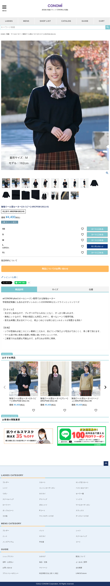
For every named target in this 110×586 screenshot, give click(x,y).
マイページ (43, 568)
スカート (42, 482)
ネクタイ (42, 493)
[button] (4, 387)
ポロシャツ (43, 505)
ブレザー (6, 482)
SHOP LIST (45, 21)
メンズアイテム (8, 542)
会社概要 (79, 568)
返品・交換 (43, 562)
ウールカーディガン (83, 505)
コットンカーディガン (47, 488)
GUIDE (85, 21)
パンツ (41, 530)
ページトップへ (106, 463)
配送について (80, 556)
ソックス (79, 499)
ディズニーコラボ (82, 516)
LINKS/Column (81, 573)
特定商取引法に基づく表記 (48, 573)
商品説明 (19, 289)
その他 (5, 516)
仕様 (91, 289)
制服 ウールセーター (13, 34)
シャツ (5, 488)
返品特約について (9, 260)
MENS (26, 21)
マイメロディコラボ (46, 516)
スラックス (80, 510)
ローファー (7, 505)
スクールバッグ (8, 499)
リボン (5, 493)
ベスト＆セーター (82, 488)
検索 (107, 27)
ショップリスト (8, 556)
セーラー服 (80, 493)
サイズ (55, 289)
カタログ (42, 556)
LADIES (9, 21)
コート (78, 542)
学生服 (41, 542)
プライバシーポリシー (10, 573)
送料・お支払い (8, 562)
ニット (5, 536)
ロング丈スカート (82, 482)
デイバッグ (43, 499)
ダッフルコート (8, 510)
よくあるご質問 (81, 562)
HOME (3, 34)
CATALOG (66, 21)
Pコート (42, 510)
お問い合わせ (7, 568)
